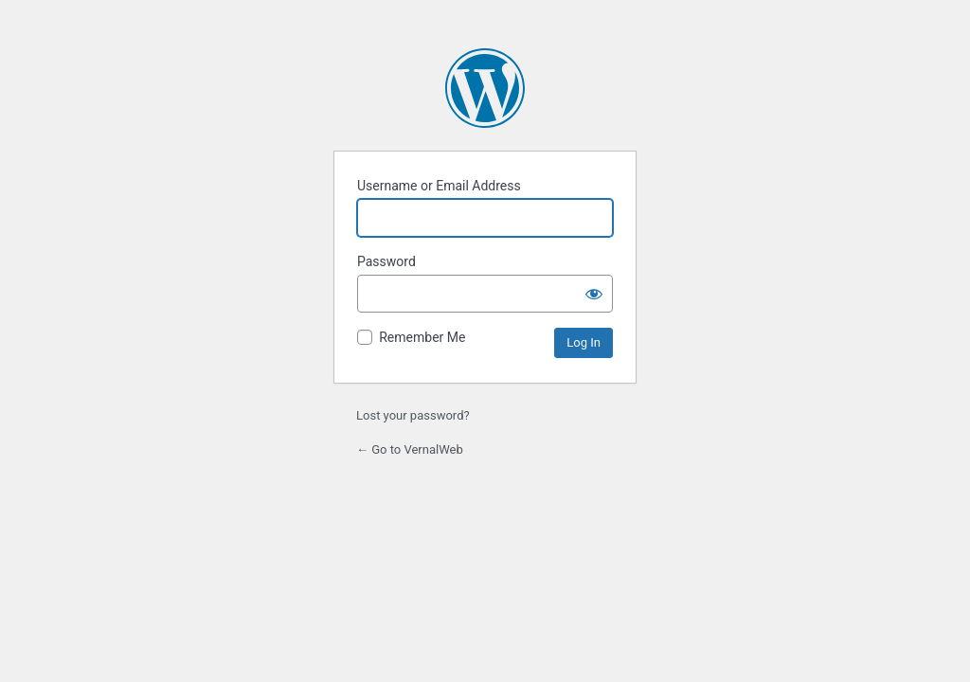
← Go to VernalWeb (409, 449)
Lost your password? (413, 415)
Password (386, 261)
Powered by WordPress (485, 88)
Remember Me (422, 337)
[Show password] (594, 294)
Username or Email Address (439, 185)
